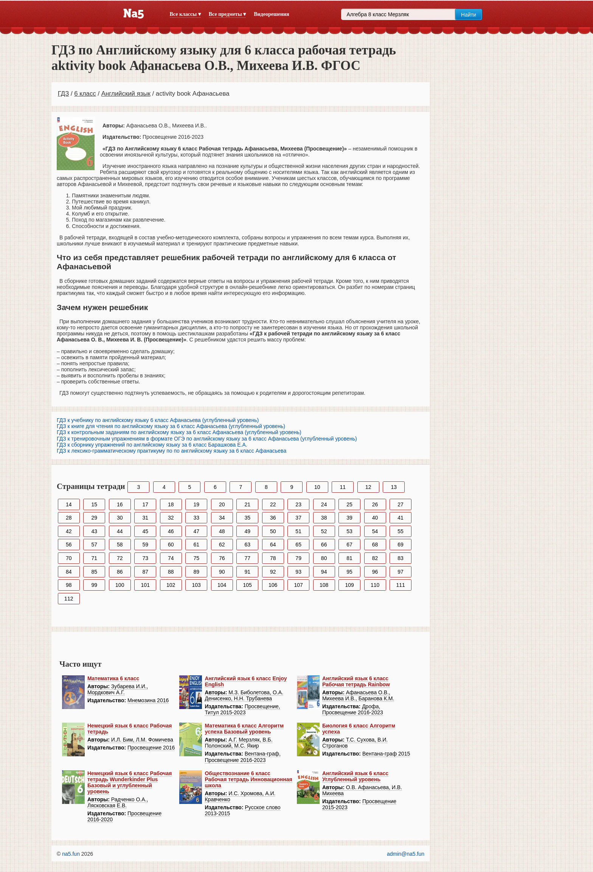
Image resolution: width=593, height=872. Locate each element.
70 (69, 558)
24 (324, 504)
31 (145, 518)
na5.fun (71, 854)
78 (273, 558)
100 (119, 585)
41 (400, 518)
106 (273, 585)
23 (298, 504)
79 (298, 558)
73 (145, 558)
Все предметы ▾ (227, 14)
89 (196, 572)
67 (349, 545)
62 (222, 545)
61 (196, 545)
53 (349, 531)
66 (324, 545)
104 (221, 585)
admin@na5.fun (405, 854)
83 (400, 558)
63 (247, 545)
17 (145, 504)
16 (120, 504)
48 (222, 531)
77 (247, 558)
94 (324, 572)
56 (69, 545)
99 (94, 585)
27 (400, 504)
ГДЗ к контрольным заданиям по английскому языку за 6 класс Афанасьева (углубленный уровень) (179, 432)
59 (145, 545)
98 (69, 585)
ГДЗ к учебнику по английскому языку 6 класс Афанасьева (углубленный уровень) (158, 420)
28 (69, 518)
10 (317, 487)
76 (222, 558)
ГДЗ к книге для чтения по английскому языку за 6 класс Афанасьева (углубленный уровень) (171, 426)
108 (324, 585)
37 (298, 518)
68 (375, 545)
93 (298, 572)
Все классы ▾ (185, 14)
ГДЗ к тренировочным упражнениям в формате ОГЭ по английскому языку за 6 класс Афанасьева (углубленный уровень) (207, 439)
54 (375, 531)
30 (120, 518)
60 (171, 545)
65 (298, 545)
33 (196, 518)
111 (400, 585)
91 (247, 572)
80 (324, 558)
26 (375, 504)
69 (400, 545)
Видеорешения (271, 14)
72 (120, 558)
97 (400, 572)
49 (247, 531)
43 (94, 531)
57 (94, 545)
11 (343, 487)
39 (349, 518)
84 (69, 572)
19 (196, 504)
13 (394, 487)
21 (247, 504)
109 (349, 585)
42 (69, 531)
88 (171, 572)
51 (298, 531)
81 (349, 558)
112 (68, 599)
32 (171, 518)
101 (145, 585)
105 (247, 585)
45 (145, 531)
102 (170, 585)
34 (222, 518)
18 (171, 504)
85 (94, 572)
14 (69, 504)
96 (375, 572)
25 (349, 504)
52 (324, 531)
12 (368, 487)
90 (222, 572)
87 (145, 572)
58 (120, 545)
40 (375, 518)
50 (273, 531)
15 (94, 504)
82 (375, 558)
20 (222, 504)
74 (171, 558)
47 (196, 531)
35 (247, 518)
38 (324, 518)
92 (273, 572)
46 (171, 531)
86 (120, 572)
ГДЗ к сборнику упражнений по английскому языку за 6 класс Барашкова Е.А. (152, 445)
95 (349, 572)
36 (273, 518)
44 (120, 531)
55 (400, 531)
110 (375, 585)
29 (94, 518)
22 (273, 504)
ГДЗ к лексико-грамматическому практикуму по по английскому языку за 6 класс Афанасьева (171, 451)
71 (94, 558)
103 (196, 585)
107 (298, 585)
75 (196, 558)
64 (273, 545)
